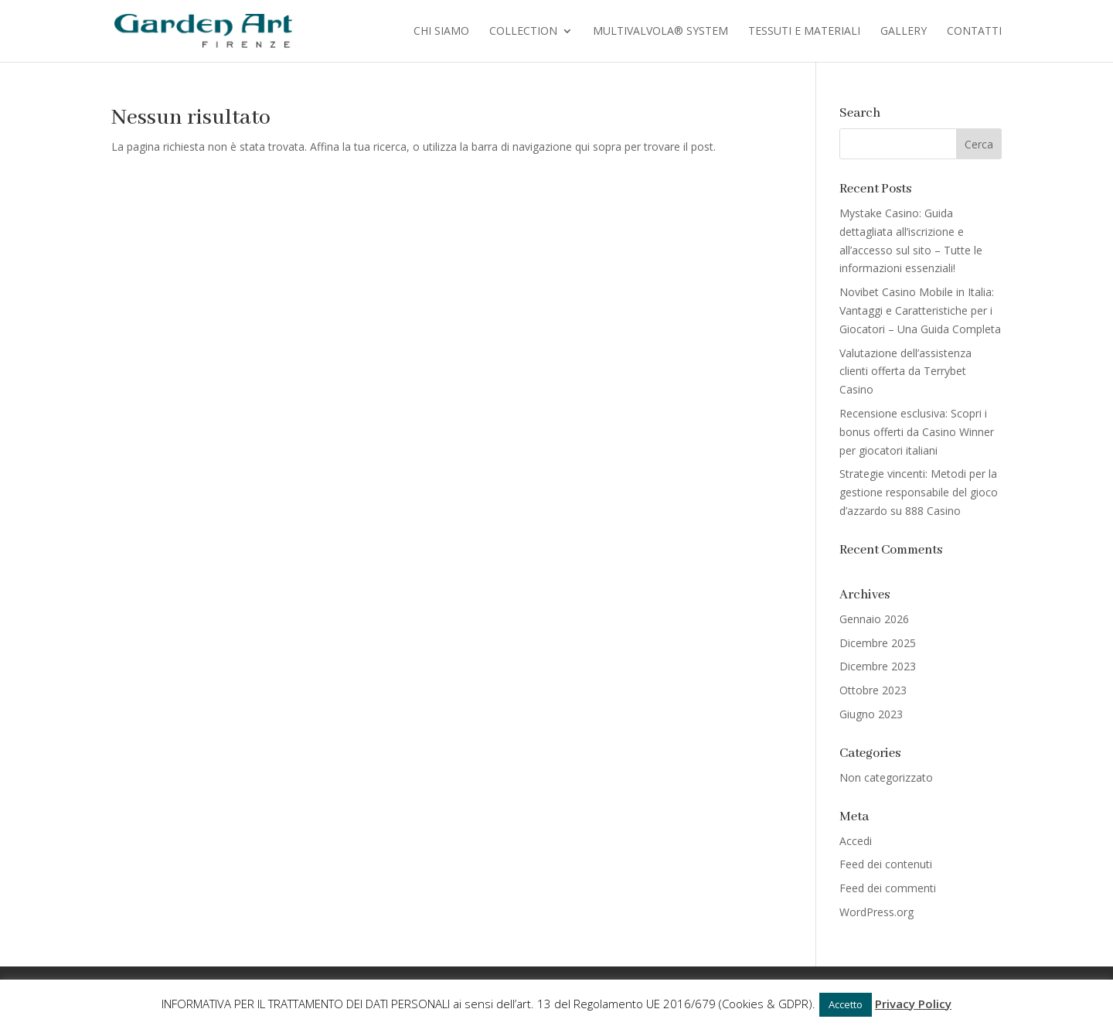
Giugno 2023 (871, 714)
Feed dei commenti (887, 888)
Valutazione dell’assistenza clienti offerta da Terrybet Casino (905, 371)
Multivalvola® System (660, 32)
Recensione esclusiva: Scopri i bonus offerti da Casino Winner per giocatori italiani (916, 432)
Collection (523, 32)
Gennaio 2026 (874, 619)
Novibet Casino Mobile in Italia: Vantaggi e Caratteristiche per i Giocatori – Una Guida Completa (920, 310)
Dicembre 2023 (877, 666)
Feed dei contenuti (885, 864)
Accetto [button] (846, 1004)
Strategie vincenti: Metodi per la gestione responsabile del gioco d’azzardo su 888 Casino (918, 492)
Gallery (903, 32)
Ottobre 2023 (873, 690)
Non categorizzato (886, 777)
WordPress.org (876, 912)
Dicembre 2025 (877, 643)
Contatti (974, 32)
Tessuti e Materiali (804, 32)
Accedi (855, 840)
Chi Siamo (441, 32)
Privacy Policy (913, 1003)
